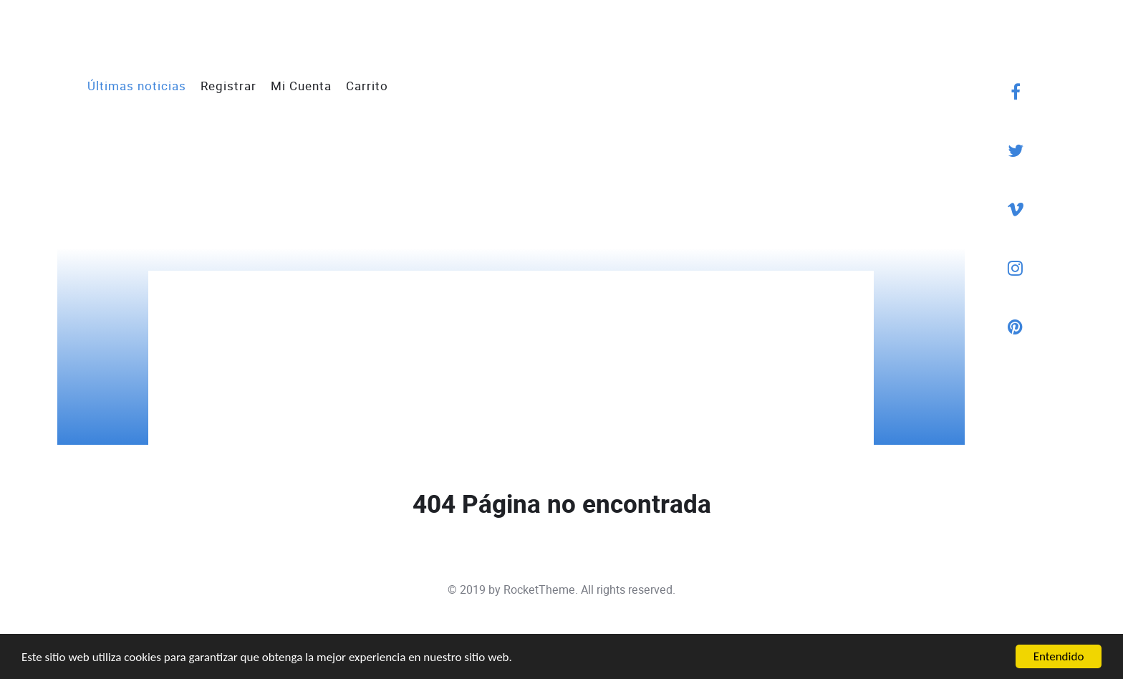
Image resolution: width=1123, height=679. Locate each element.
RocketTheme (539, 590)
